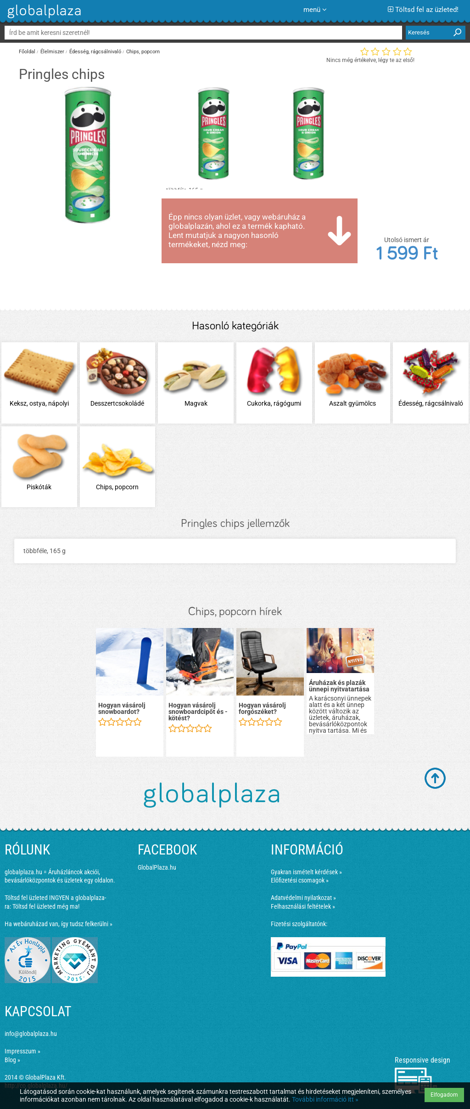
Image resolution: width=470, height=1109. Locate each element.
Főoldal (27, 52)
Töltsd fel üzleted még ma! (45, 906)
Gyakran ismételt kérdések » (306, 872)
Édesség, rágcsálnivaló (95, 52)
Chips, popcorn (143, 52)
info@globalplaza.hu (31, 1033)
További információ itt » (325, 1099)
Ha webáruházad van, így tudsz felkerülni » (58, 924)
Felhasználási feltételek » (303, 906)
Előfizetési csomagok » (300, 880)
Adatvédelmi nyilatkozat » (303, 897)
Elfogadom (444, 1095)
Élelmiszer (52, 52)
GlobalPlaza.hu (157, 867)
